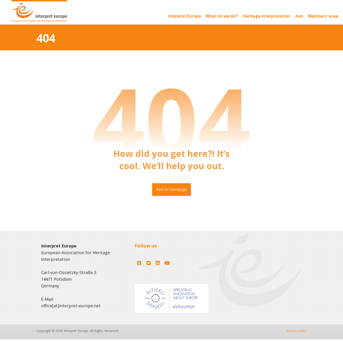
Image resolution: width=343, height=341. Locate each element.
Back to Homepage (172, 190)
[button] (139, 264)
